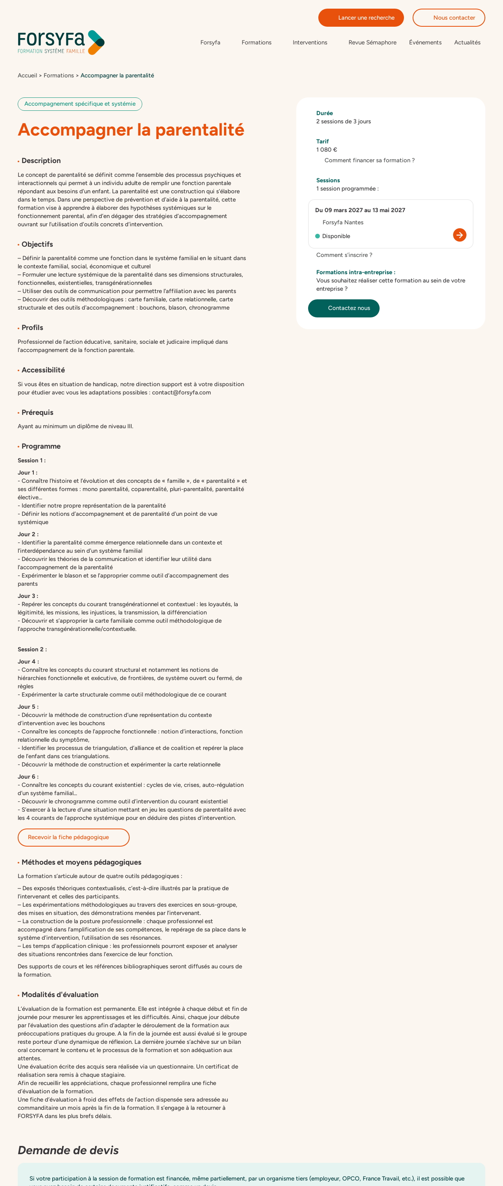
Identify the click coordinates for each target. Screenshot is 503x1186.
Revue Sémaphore (373, 42)
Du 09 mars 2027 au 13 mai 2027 (360, 211)
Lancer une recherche (361, 17)
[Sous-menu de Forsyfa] (215, 43)
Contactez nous (344, 309)
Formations (59, 76)
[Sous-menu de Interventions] (314, 43)
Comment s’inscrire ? (340, 256)
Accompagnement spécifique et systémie (80, 104)
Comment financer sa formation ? (365, 161)
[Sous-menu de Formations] (261, 43)
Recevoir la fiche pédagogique (73, 838)
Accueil (27, 76)
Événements (425, 42)
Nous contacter (449, 17)
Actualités (467, 42)
